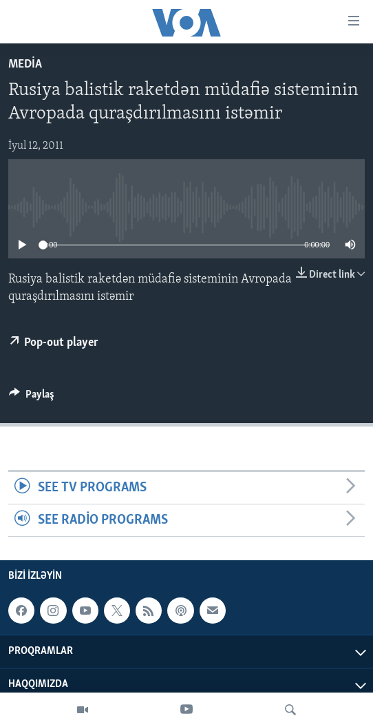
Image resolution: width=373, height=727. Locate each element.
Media (25, 64)
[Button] (31, 398)
